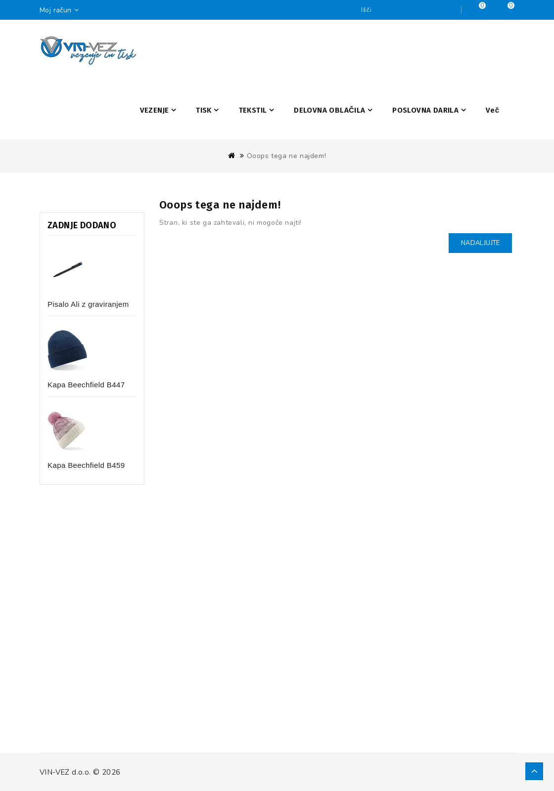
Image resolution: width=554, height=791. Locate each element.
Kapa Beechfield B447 (86, 384)
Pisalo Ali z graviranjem (88, 304)
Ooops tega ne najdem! (286, 156)
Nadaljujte (480, 243)
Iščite (451, 10)
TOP (534, 771)
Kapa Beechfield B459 (86, 465)
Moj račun (61, 10)
